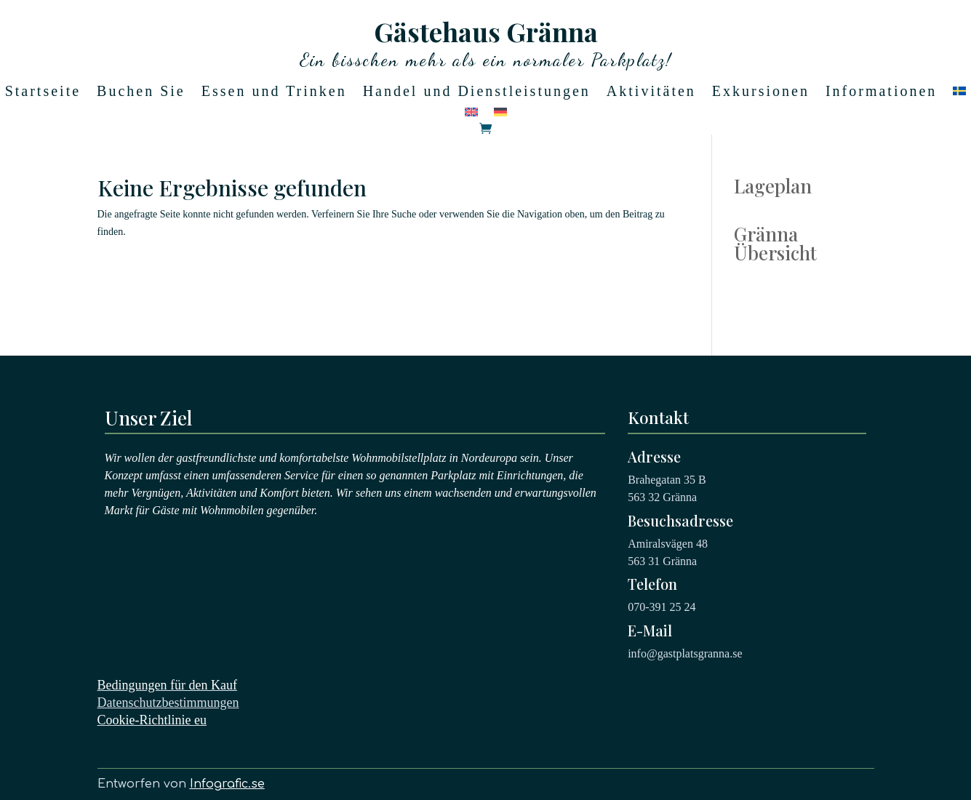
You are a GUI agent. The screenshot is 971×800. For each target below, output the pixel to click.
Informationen (881, 92)
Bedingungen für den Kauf (167, 685)
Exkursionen (761, 92)
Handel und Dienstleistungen (477, 92)
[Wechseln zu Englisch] (471, 115)
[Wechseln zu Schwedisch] (959, 94)
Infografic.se (227, 784)
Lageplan (773, 186)
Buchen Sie (141, 92)
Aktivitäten (651, 92)
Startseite (43, 92)
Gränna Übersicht (775, 243)
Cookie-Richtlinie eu (152, 720)
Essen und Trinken (274, 92)
